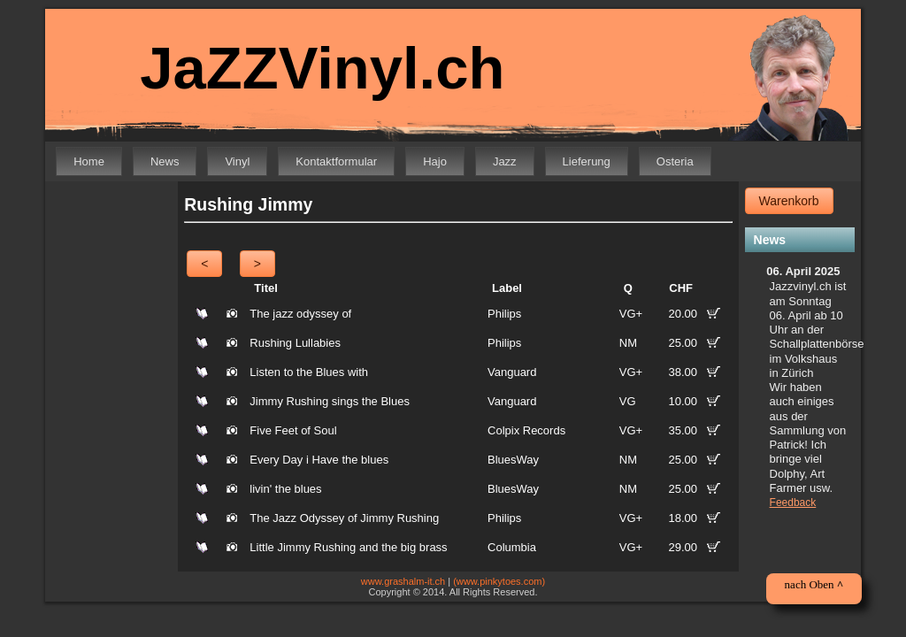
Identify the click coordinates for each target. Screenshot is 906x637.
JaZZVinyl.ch (310, 68)
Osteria (675, 161)
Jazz (505, 161)
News (165, 161)
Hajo (435, 161)
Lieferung (586, 161)
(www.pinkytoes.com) (499, 581)
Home (88, 161)
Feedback (793, 502)
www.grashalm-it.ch (403, 581)
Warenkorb (789, 201)
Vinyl (237, 161)
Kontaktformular (336, 161)
